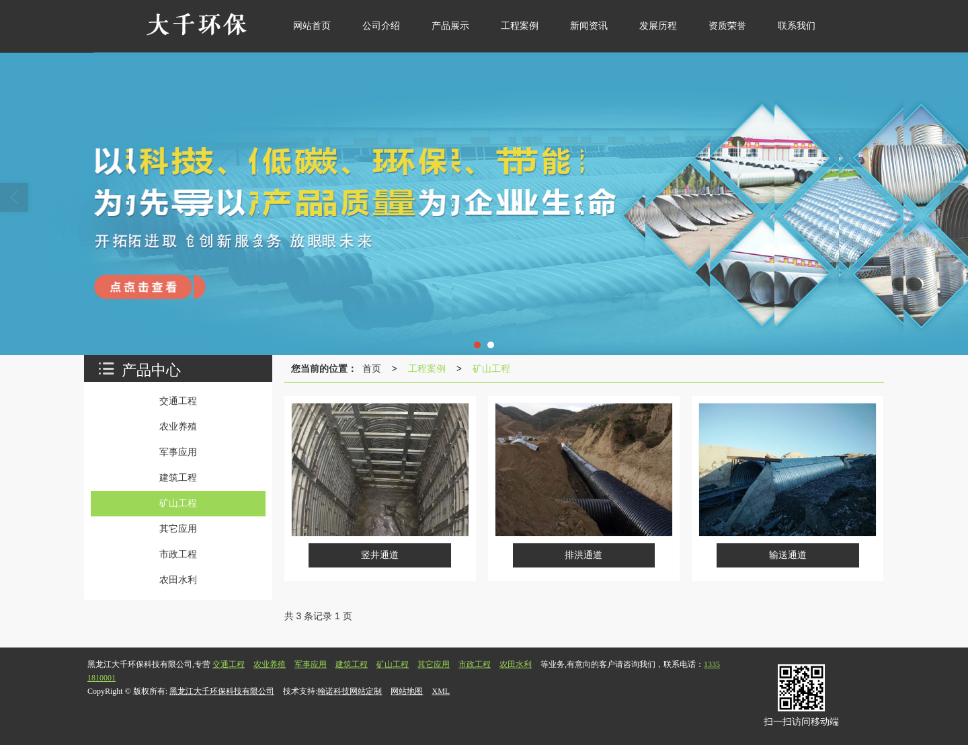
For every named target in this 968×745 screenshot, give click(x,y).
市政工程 (474, 664)
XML (441, 691)
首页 (371, 368)
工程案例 (427, 368)
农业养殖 (269, 664)
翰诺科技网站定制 (349, 691)
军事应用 (310, 664)
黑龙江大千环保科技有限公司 (221, 691)
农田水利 (515, 664)
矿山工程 (491, 368)
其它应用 (433, 664)
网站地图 (407, 691)
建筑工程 (351, 664)
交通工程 (228, 664)
